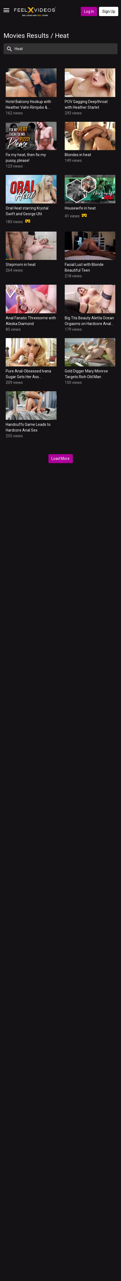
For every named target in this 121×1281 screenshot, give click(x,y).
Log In (89, 11)
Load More (60, 458)
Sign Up (108, 11)
